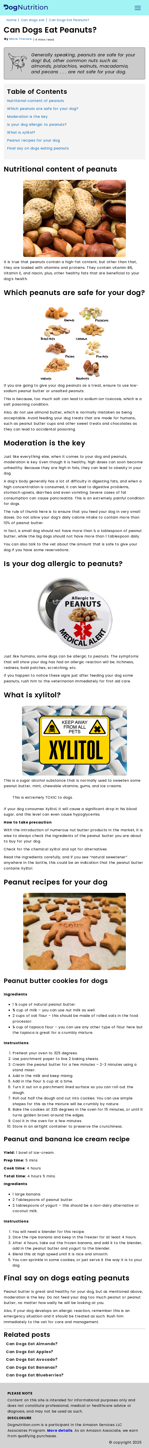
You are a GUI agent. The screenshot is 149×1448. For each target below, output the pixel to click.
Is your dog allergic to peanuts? (37, 124)
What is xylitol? (21, 132)
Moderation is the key (27, 116)
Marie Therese (20, 39)
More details (60, 1430)
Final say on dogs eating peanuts (38, 148)
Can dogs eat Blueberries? (35, 1375)
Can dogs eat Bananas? (32, 1367)
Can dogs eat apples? (29, 1351)
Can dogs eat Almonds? (32, 1343)
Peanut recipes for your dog (33, 140)
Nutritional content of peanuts (35, 100)
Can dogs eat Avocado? (32, 1359)
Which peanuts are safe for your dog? (42, 108)
